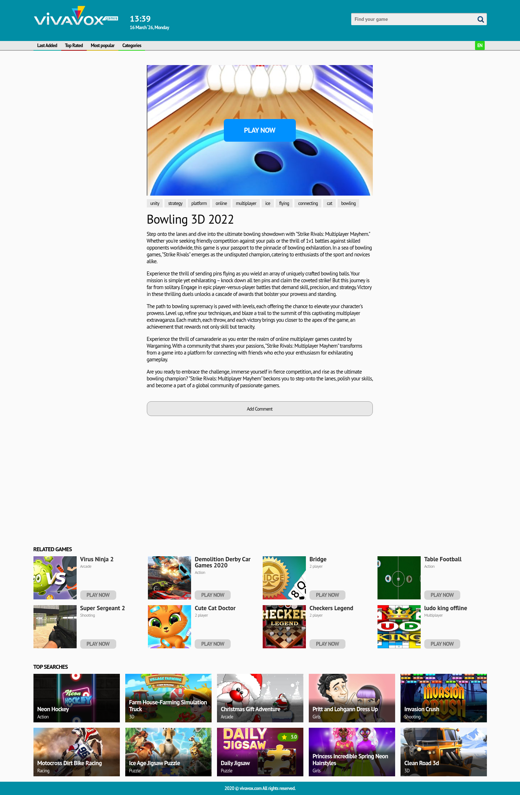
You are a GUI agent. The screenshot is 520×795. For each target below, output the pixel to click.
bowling (348, 203)
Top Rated (74, 45)
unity (154, 203)
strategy (175, 203)
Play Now (259, 130)
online (221, 203)
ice (267, 203)
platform (199, 203)
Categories (131, 45)
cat (329, 203)
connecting (308, 203)
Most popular (102, 45)
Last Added (47, 45)
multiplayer (246, 203)
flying (284, 203)
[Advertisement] (87, 173)
